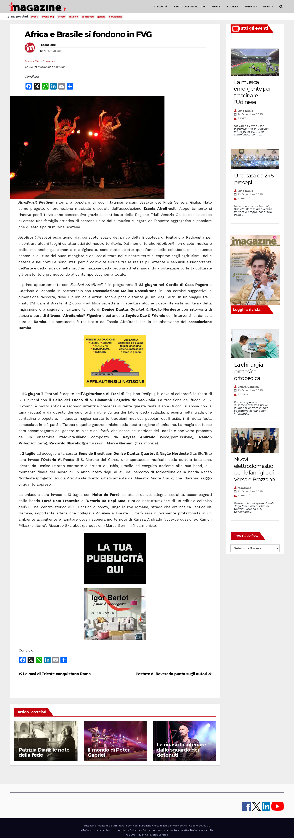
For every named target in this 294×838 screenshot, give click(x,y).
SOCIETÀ (232, 6)
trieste (62, 16)
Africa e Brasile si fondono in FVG (88, 34)
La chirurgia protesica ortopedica (248, 371)
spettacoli (88, 16)
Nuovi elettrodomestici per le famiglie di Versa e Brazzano (254, 469)
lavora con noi (128, 825)
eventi (34, 16)
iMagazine (90, 825)
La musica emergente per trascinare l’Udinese (252, 92)
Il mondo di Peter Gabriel (109, 752)
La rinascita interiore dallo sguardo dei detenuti (181, 750)
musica (73, 16)
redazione (48, 45)
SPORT (216, 6)
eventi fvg (48, 16)
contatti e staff (107, 825)
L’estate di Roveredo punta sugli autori (173, 673)
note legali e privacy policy (170, 825)
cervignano (115, 16)
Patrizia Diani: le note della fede (44, 752)
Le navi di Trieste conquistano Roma (55, 673)
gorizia (101, 16)
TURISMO (251, 6)
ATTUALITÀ (161, 6)
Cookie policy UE (199, 825)
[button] (281, 7)
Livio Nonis (245, 110)
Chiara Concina (248, 386)
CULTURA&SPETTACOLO (189, 6)
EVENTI (268, 6)
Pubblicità (145, 825)
